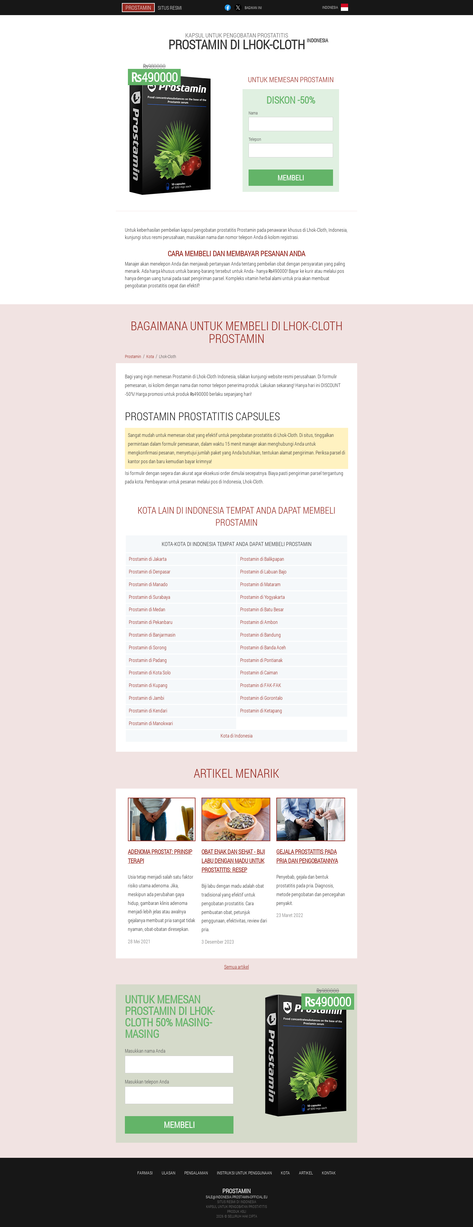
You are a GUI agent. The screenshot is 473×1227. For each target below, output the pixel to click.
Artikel (306, 1173)
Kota (285, 1173)
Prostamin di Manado (148, 584)
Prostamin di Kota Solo (150, 672)
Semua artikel (236, 967)
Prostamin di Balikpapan (262, 559)
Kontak (329, 1173)
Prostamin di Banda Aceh (263, 647)
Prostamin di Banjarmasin (152, 634)
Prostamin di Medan (147, 609)
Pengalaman (196, 1173)
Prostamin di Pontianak (261, 660)
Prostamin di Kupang (148, 685)
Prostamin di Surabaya (149, 597)
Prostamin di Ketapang (261, 710)
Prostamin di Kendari (148, 710)
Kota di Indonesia (236, 735)
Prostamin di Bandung (260, 634)
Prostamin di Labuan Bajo (263, 571)
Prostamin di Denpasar (149, 571)
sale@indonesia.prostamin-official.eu (237, 1196)
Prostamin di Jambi (146, 698)
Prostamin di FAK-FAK (260, 685)
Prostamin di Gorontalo (261, 698)
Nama (253, 113)
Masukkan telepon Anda (147, 1081)
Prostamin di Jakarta (148, 559)
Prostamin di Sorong (148, 647)
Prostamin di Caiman (259, 672)
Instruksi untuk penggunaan (244, 1173)
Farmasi (145, 1173)
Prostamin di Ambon (259, 622)
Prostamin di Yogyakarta (262, 597)
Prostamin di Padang (148, 660)
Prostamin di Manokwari (151, 723)
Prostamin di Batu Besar (262, 609)
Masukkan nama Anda (145, 1050)
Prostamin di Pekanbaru (151, 622)
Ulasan (168, 1173)
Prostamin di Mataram (260, 584)
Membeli (291, 177)
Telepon (255, 139)
